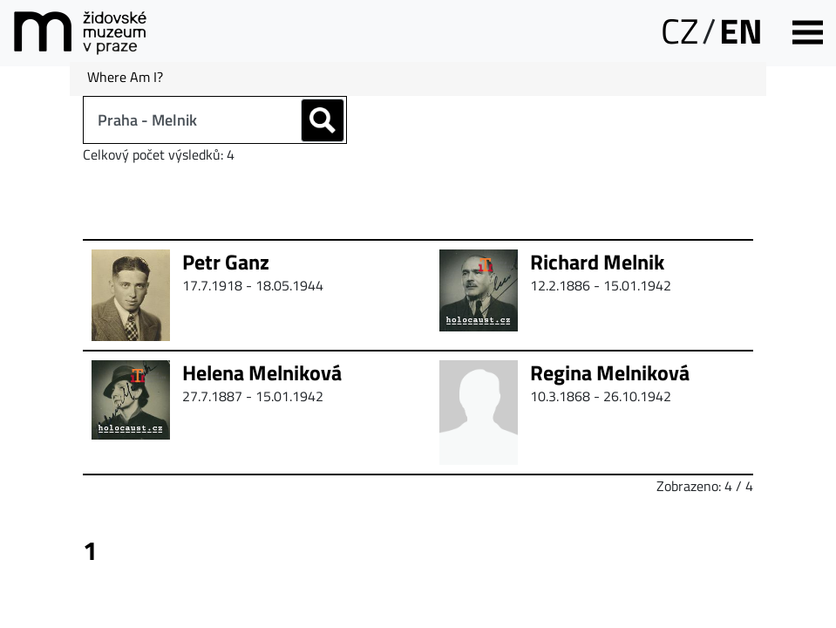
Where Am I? (125, 76)
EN (741, 31)
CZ (679, 31)
